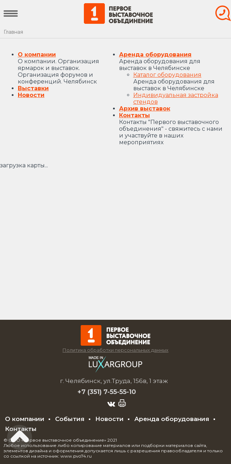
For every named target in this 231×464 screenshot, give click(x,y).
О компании (37, 54)
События (70, 418)
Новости (31, 95)
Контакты (134, 115)
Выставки (33, 88)
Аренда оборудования (155, 54)
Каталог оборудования (167, 74)
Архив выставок (144, 108)
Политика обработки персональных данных (115, 350)
